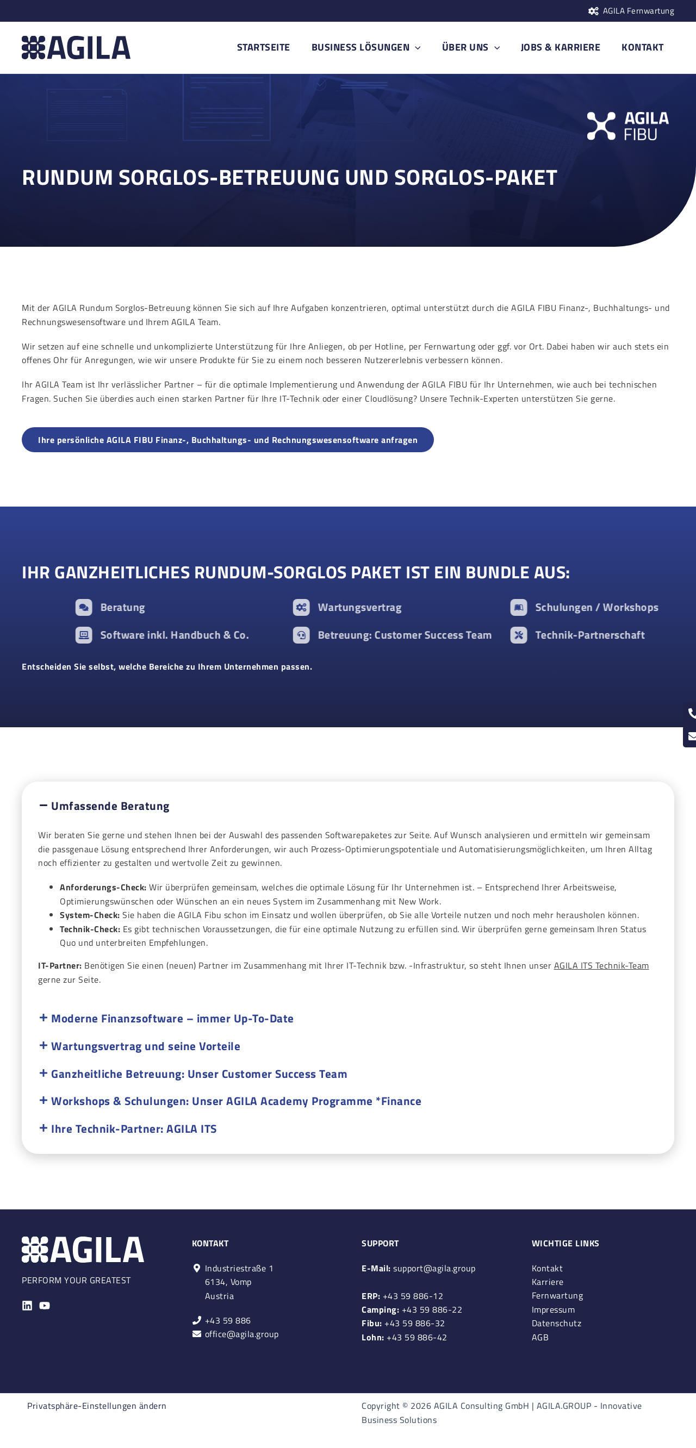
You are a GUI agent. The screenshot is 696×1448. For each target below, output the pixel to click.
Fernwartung (557, 1295)
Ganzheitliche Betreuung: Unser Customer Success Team (199, 1074)
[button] (348, 806)
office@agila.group (242, 1333)
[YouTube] (44, 1305)
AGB (540, 1336)
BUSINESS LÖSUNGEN (372, 47)
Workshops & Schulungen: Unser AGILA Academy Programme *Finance (236, 1101)
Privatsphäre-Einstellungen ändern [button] (97, 1405)
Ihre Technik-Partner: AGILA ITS (134, 1129)
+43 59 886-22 (412, 1308)
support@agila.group (419, 1267)
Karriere (548, 1281)
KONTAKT (644, 47)
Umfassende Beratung (110, 806)
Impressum (553, 1308)
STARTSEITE (272, 47)
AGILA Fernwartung (639, 10)
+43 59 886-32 (403, 1323)
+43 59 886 (228, 1319)
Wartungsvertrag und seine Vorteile (145, 1046)
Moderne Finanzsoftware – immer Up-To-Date (172, 1018)
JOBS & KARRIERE (564, 47)
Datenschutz (557, 1323)
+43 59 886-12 (402, 1295)
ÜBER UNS (475, 47)
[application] (422, 47)
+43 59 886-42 (405, 1336)
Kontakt (547, 1267)
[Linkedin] (27, 1305)
